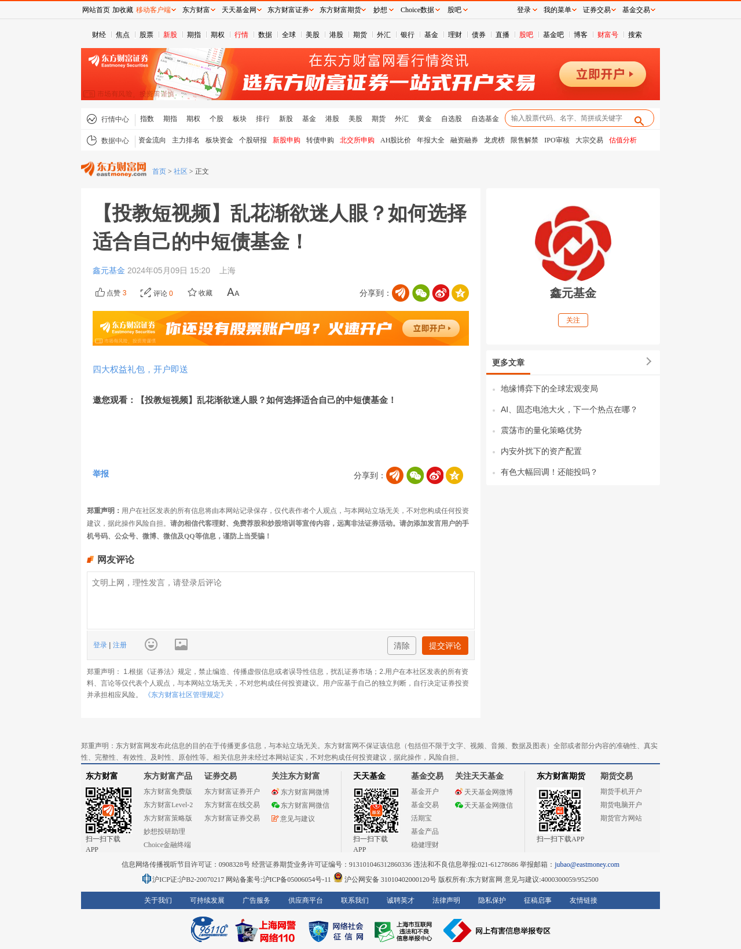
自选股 (451, 119)
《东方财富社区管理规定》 (186, 695)
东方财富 (102, 776)
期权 (218, 35)
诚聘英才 (400, 900)
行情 (241, 35)
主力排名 (186, 140)
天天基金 (369, 776)
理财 (455, 35)
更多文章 (508, 362)
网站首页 (96, 10)
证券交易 (597, 10)
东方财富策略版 (168, 818)
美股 (313, 35)
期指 (194, 35)
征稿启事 (538, 900)
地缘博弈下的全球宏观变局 (549, 388)
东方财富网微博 (300, 792)
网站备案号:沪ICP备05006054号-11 (279, 879)
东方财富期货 (561, 776)
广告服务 (256, 900)
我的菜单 (557, 10)
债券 (479, 35)
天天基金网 (239, 10)
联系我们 (355, 900)
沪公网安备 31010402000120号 (384, 879)
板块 (240, 119)
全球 (289, 35)
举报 (101, 473)
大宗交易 (589, 140)
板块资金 (219, 140)
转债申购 (320, 140)
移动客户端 (153, 10)
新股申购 (286, 140)
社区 (181, 171)
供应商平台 (305, 900)
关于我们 (158, 900)
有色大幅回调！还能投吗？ (549, 472)
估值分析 (623, 140)
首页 (159, 171)
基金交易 (425, 805)
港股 (336, 35)
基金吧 (553, 35)
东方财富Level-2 (168, 805)
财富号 (607, 35)
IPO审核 (556, 140)
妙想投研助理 (164, 831)
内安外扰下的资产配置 (541, 451)
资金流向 (152, 140)
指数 (147, 119)
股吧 (526, 35)
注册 (118, 645)
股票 (146, 35)
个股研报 (253, 140)
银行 (407, 35)
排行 (263, 119)
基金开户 (425, 791)
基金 (431, 35)
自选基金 (485, 119)
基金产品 (425, 831)
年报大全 (431, 140)
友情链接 (583, 900)
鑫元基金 (110, 270)
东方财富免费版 (168, 791)
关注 (573, 320)
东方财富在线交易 (232, 805)
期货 (360, 35)
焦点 (123, 35)
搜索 (635, 35)
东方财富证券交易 (232, 818)
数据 (265, 35)
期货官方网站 (621, 818)
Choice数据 (417, 10)
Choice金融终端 (167, 845)
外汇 (384, 35)
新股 (170, 35)
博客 (581, 35)
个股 (216, 119)
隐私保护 (492, 900)
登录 (101, 645)
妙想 (380, 10)
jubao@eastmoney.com (587, 864)
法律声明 (446, 900)
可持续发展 (207, 900)
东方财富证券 (288, 10)
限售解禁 (524, 140)
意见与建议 (293, 819)
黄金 (425, 119)
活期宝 (421, 818)
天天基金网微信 (484, 805)
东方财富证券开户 (232, 791)
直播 (502, 35)
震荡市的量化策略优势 (541, 430)
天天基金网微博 (484, 792)
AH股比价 (395, 140)
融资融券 (464, 140)
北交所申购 (357, 140)
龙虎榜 (494, 140)
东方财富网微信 (300, 805)
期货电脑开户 (621, 805)
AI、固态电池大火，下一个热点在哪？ (569, 409)
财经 (99, 35)
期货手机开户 (621, 791)
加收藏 (122, 10)
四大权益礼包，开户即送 (140, 369)
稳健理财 (425, 845)
